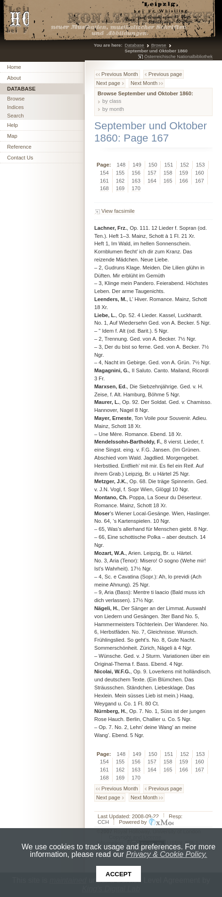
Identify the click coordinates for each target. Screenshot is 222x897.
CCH (103, 822)
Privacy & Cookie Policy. (166, 854)
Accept (119, 874)
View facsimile (118, 211)
